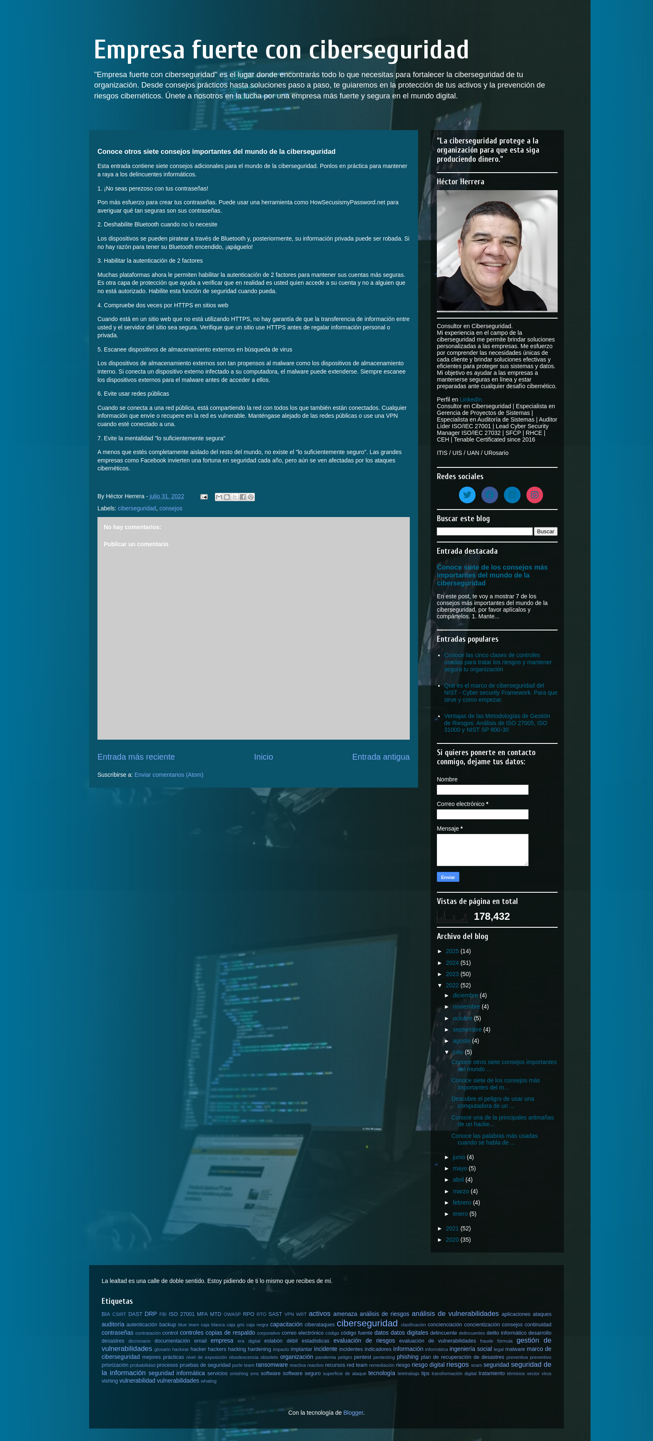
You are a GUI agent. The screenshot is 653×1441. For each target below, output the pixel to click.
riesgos (457, 1364)
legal (499, 1349)
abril (459, 1179)
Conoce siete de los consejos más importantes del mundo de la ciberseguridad (492, 575)
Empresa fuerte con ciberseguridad (281, 49)
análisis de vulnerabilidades (455, 1314)
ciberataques (320, 1325)
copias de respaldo (230, 1332)
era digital (248, 1340)
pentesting (384, 1357)
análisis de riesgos (384, 1313)
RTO (261, 1314)
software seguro (302, 1373)
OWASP (232, 1314)
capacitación (286, 1324)
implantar (301, 1349)
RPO (248, 1314)
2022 (453, 985)
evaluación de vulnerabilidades (437, 1341)
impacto (281, 1349)
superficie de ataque (344, 1373)
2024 (453, 962)
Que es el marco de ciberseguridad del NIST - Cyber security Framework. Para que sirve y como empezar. (501, 692)
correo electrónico (303, 1333)
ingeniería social (471, 1349)
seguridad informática (177, 1373)
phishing (408, 1356)
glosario (163, 1349)
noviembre (467, 1006)
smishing (239, 1373)
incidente (325, 1349)
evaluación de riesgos (364, 1340)
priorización (115, 1365)
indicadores (378, 1349)
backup (167, 1325)
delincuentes (472, 1333)
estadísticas (316, 1341)
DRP (151, 1313)
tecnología (381, 1373)
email (200, 1341)
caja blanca (213, 1324)
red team (357, 1365)
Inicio (263, 756)
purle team (243, 1365)
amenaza (345, 1313)
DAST (135, 1314)
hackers (217, 1349)
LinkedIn (471, 399)
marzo (462, 1191)
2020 (453, 1239)
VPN (289, 1314)
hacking (237, 1349)
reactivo (315, 1365)
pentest (362, 1357)
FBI (163, 1314)
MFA (202, 1314)
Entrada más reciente (136, 756)
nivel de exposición (206, 1357)
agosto (462, 1040)
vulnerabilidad (137, 1380)
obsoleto (269, 1357)
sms (254, 1373)
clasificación (413, 1324)
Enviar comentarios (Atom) (169, 774)
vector (533, 1373)
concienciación (445, 1325)
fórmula (505, 1340)
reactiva (297, 1365)
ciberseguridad (137, 508)
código (332, 1333)
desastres (113, 1341)
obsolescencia (244, 1357)
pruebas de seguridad (204, 1365)
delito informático (506, 1333)
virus (547, 1373)
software (271, 1373)
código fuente (356, 1333)
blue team (188, 1324)
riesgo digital (428, 1364)
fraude (486, 1340)
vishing (110, 1381)
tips (425, 1373)
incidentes (351, 1349)
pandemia (326, 1357)
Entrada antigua (381, 756)
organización (296, 1356)
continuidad (538, 1325)
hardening (259, 1349)
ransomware (272, 1364)
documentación (172, 1341)
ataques (542, 1314)
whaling (209, 1380)
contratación (148, 1333)
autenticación (142, 1325)
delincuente (443, 1333)
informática (436, 1349)
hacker (198, 1349)
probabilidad (142, 1365)
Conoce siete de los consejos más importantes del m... (495, 1084)
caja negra (257, 1324)
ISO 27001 (181, 1314)
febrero (463, 1202)
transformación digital (454, 1373)
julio (459, 1052)
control (170, 1333)
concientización (482, 1325)
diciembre (466, 995)
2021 (453, 1228)
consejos (171, 508)
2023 (453, 974)
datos (381, 1332)
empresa (222, 1340)
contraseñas (117, 1332)
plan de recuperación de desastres (462, 1357)
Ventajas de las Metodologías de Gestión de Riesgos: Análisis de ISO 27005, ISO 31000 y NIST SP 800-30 (497, 723)
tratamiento (492, 1373)
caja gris (235, 1324)
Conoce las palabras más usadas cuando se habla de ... (494, 1139)
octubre (463, 1018)
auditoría (113, 1324)
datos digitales (409, 1332)
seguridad (496, 1364)
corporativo (268, 1333)
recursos (335, 1365)
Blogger (353, 1412)
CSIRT (119, 1314)
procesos (167, 1365)
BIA (106, 1314)
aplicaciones (516, 1314)
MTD (215, 1314)
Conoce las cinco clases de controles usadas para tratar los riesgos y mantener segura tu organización (498, 662)
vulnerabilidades (178, 1380)
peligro (345, 1357)
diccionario (139, 1340)
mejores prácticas (163, 1357)
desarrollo (539, 1333)
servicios (217, 1373)
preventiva (517, 1357)
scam (476, 1365)
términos (516, 1373)
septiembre (468, 1029)
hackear (180, 1349)
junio (459, 1157)
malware (515, 1349)
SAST (275, 1314)
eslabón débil (280, 1341)
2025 (453, 951)
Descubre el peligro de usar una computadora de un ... (492, 1102)
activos (319, 1314)
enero (461, 1213)
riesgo (403, 1365)
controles (192, 1332)
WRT (301, 1314)
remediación (381, 1365)
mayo (461, 1168)
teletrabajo (408, 1373)
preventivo (540, 1357)
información (408, 1349)
